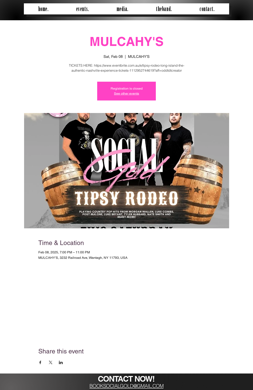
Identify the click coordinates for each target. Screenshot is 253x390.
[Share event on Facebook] (40, 362)
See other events (126, 93)
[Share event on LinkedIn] (61, 362)
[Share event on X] (51, 362)
